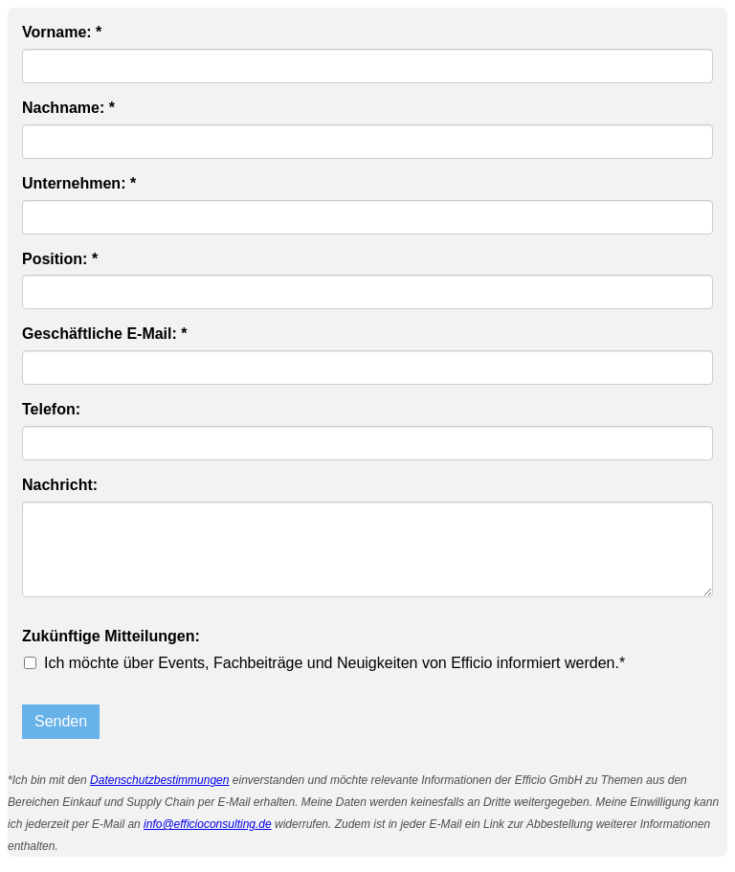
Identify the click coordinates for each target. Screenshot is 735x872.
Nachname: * (68, 108)
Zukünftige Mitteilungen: (111, 636)
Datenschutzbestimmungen (159, 780)
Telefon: (51, 409)
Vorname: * (61, 32)
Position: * (60, 259)
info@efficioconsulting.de (208, 824)
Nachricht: (60, 485)
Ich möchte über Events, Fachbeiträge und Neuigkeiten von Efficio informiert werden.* (334, 663)
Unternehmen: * (79, 183)
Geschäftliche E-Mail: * (105, 333)
